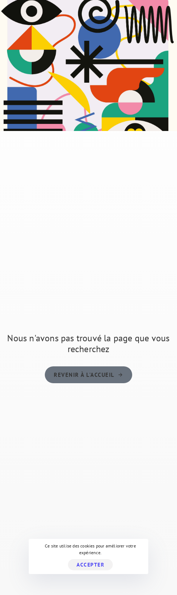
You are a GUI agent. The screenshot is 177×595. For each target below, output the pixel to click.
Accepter (90, 564)
